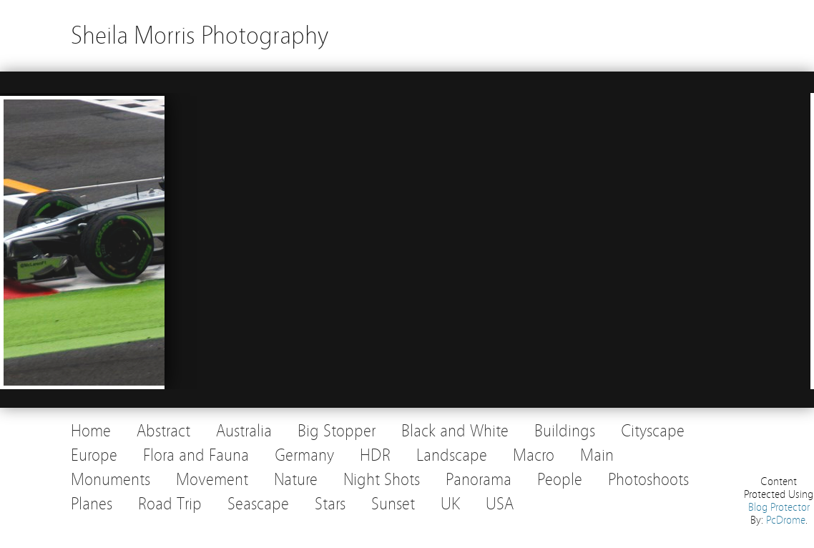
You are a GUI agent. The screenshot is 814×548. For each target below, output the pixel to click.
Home (91, 431)
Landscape (451, 455)
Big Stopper (337, 431)
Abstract (163, 431)
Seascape (258, 504)
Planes (91, 504)
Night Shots (381, 479)
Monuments (110, 479)
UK (450, 504)
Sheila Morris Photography (199, 35)
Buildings (564, 431)
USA (500, 504)
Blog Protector (779, 507)
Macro (533, 455)
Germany (304, 455)
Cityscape (653, 431)
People (559, 479)
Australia (244, 431)
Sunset (393, 504)
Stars (330, 504)
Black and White (455, 431)
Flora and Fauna (196, 455)
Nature (296, 479)
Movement (212, 479)
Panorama (478, 479)
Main (597, 455)
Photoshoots (648, 479)
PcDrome (785, 520)
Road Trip (170, 504)
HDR (375, 455)
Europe (94, 455)
